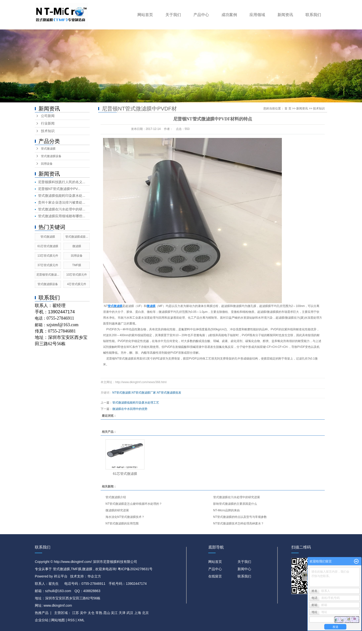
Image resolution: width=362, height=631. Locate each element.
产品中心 (201, 15)
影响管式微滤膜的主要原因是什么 (235, 503)
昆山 (106, 613)
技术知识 (48, 131)
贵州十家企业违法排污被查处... (61, 202)
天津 (122, 613)
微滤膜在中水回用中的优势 (129, 409)
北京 (145, 613)
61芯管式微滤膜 (48, 246)
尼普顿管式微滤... (47, 274)
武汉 (129, 613)
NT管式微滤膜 (121, 392)
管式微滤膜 (48, 148)
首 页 (288, 108)
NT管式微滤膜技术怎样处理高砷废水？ (238, 523)
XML (81, 620)
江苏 (75, 613)
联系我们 (313, 15)
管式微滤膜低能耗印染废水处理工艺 (135, 402)
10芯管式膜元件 (76, 274)
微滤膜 (76, 246)
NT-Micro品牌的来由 (226, 510)
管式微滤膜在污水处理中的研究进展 (236, 497)
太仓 (91, 613)
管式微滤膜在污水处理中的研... (61, 209)
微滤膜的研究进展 (117, 510)
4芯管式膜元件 (76, 284)
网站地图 (58, 620)
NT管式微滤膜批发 (169, 392)
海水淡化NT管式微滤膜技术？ (124, 517)
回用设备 (47, 163)
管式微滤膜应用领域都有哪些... (61, 216)
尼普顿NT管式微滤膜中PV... (59, 189)
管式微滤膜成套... (76, 236)
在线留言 (215, 576)
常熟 (98, 613)
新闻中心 (244, 569)
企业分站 (41, 620)
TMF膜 (76, 265)
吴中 (83, 613)
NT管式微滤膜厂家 (144, 392)
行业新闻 (48, 123)
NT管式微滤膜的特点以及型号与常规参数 (240, 517)
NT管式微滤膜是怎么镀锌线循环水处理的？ (133, 503)
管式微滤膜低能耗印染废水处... (61, 196)
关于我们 (173, 15)
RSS (71, 620)
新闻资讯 (285, 15)
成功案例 (229, 15)
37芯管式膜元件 (48, 265)
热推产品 (41, 613)
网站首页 (145, 15)
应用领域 (257, 15)
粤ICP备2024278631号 (135, 569)
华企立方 (94, 576)
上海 (137, 613)
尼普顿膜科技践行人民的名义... (61, 182)
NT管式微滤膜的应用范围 (122, 523)
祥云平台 (60, 576)
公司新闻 (48, 116)
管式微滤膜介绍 (115, 497)
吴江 (114, 613)
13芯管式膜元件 (48, 255)
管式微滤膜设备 (51, 156)
